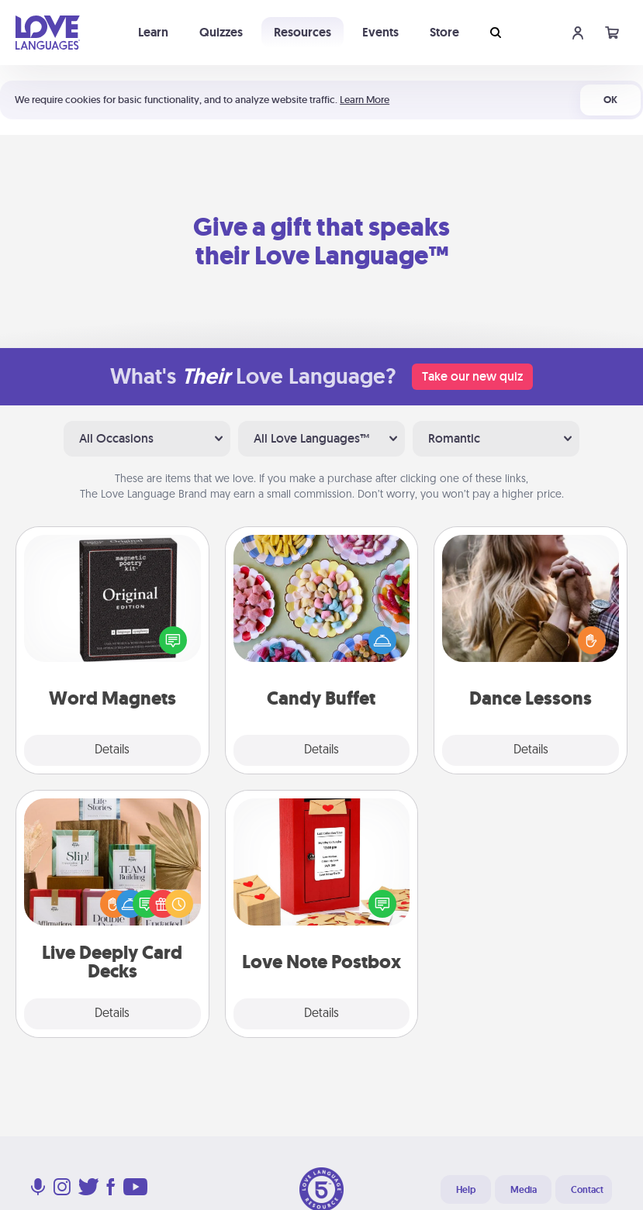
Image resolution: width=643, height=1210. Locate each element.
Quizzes (221, 32)
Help (465, 1190)
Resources (302, 32)
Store (444, 32)
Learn (153, 32)
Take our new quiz (472, 376)
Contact (587, 1190)
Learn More (364, 99)
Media (523, 1190)
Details (112, 750)
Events (380, 32)
